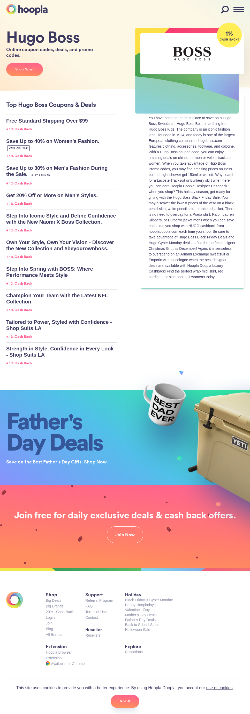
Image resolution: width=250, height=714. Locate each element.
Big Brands (54, 606)
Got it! (125, 701)
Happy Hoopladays (140, 605)
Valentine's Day (137, 610)
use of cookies (219, 688)
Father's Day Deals (140, 620)
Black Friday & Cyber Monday (149, 600)
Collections (133, 652)
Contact (91, 617)
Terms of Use (96, 612)
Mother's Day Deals (140, 615)
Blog (49, 629)
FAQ (89, 606)
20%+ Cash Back (60, 612)
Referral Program (99, 600)
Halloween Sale (137, 630)
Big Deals (53, 600)
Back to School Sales (142, 625)
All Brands (54, 634)
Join (49, 623)
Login (50, 617)
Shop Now (95, 462)
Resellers (92, 635)
